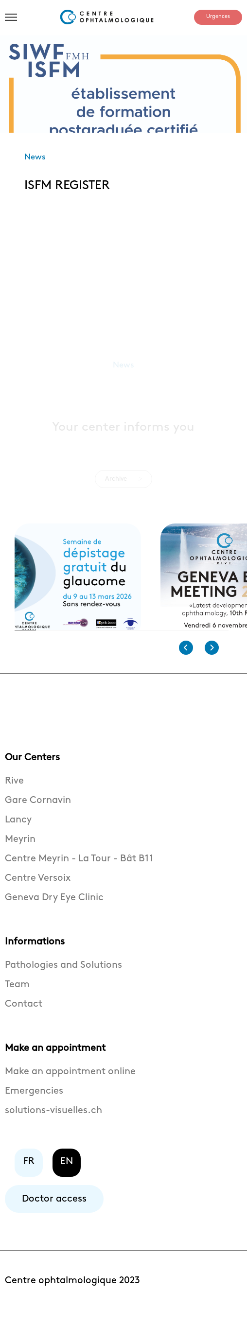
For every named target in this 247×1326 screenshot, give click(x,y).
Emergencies (34, 1097)
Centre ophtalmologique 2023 (72, 1287)
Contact (23, 1010)
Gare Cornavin (38, 807)
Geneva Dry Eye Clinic (54, 904)
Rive (14, 787)
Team (17, 991)
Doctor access (54, 1205)
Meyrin (20, 845)
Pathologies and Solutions (63, 971)
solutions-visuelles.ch (53, 1117)
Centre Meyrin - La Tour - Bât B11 (79, 865)
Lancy (18, 826)
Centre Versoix (38, 884)
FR (29, 1168)
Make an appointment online (70, 1078)
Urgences (218, 16)
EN (66, 1168)
